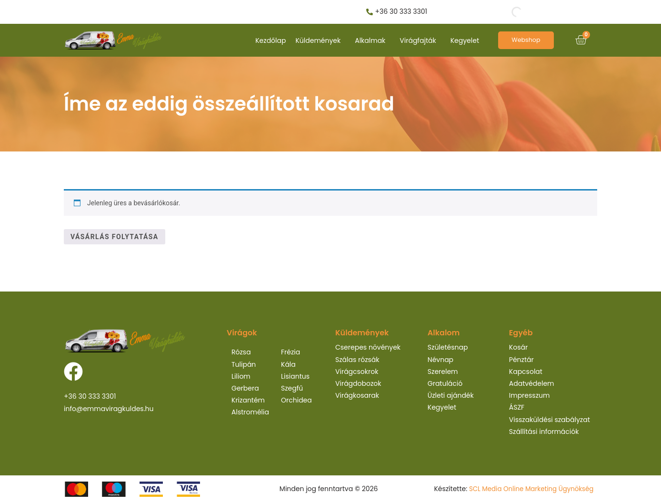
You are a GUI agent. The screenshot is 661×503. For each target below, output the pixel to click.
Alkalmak (370, 40)
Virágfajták (418, 40)
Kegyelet (465, 40)
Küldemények (318, 40)
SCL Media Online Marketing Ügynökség (528, 488)
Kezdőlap (270, 40)
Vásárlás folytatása (114, 237)
